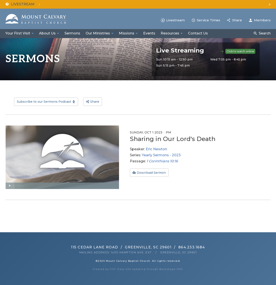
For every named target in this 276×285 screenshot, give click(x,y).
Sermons (72, 33)
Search (265, 33)
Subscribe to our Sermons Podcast (44, 102)
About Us (47, 33)
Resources (170, 33)
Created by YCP (104, 269)
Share (237, 20)
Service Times (208, 20)
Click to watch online (240, 51)
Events (149, 33)
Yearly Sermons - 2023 (161, 155)
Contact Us (198, 33)
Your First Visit (17, 33)
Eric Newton (156, 149)
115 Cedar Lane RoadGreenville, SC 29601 (121, 247)
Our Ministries (98, 33)
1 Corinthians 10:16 (162, 161)
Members (262, 20)
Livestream (175, 20)
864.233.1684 (191, 247)
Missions (126, 33)
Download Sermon (151, 173)
